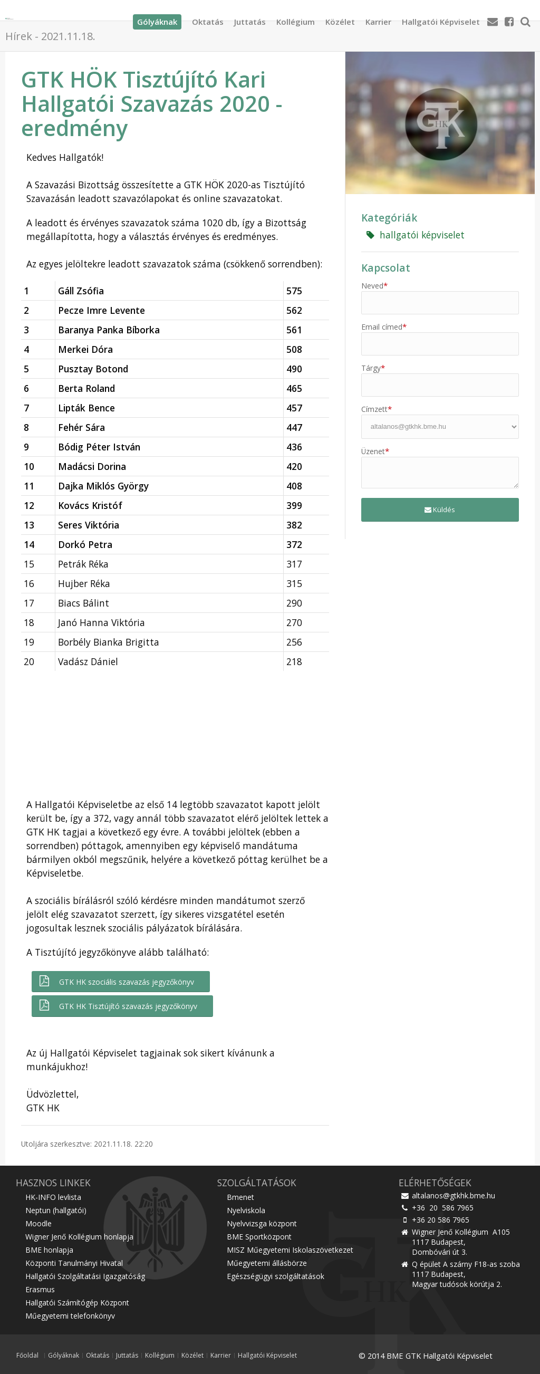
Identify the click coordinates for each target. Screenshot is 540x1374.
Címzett (376, 409)
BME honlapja (49, 1250)
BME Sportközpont (259, 1237)
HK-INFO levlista (53, 1197)
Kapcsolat (385, 268)
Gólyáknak (63, 1355)
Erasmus (40, 1289)
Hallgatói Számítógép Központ (77, 1303)
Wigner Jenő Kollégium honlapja (79, 1237)
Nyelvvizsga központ (262, 1223)
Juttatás (250, 18)
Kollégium (295, 18)
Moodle (38, 1223)
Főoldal (27, 1355)
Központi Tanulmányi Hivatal (74, 1263)
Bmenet (240, 1197)
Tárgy (373, 368)
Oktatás (208, 18)
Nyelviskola (246, 1210)
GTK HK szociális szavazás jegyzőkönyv (115, 981)
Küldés (440, 509)
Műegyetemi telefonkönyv (70, 1316)
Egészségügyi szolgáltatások (275, 1276)
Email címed (384, 327)
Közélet (340, 18)
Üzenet (375, 451)
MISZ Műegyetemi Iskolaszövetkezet (290, 1250)
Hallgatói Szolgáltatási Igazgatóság (85, 1276)
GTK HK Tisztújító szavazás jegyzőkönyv (117, 1005)
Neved (374, 286)
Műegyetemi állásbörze (267, 1263)
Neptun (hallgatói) (55, 1210)
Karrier (378, 18)
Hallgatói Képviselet (441, 18)
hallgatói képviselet (416, 234)
